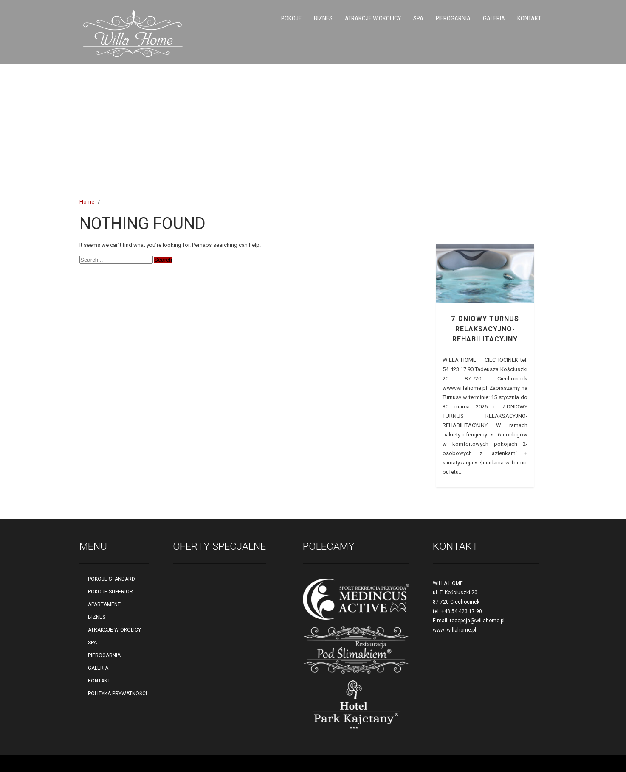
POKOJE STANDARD (111, 579)
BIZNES (323, 18)
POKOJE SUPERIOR (110, 592)
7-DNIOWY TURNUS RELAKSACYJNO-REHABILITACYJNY (485, 329)
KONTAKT (529, 18)
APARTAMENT (104, 604)
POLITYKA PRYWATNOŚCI (117, 693)
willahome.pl (461, 630)
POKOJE (291, 18)
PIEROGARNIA (453, 18)
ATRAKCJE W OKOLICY (373, 18)
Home (86, 202)
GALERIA (494, 18)
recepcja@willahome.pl (477, 621)
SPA (418, 18)
